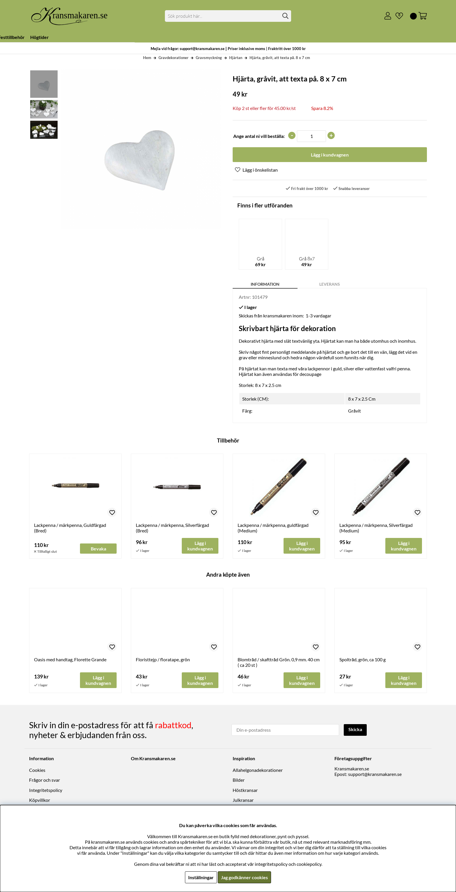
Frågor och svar (44, 780)
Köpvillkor (39, 800)
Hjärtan (235, 57)
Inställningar (201, 877)
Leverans (329, 284)
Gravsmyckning (209, 57)
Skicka (355, 729)
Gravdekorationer (173, 57)
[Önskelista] (397, 16)
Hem (147, 57)
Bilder (239, 780)
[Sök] (228, 16)
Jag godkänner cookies (244, 877)
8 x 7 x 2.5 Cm (361, 399)
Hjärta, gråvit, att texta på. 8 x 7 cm (280, 57)
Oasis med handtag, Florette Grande (70, 659)
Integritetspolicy (45, 790)
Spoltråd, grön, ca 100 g (362, 659)
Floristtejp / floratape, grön (163, 659)
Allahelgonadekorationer (258, 770)
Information (265, 284)
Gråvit (354, 411)
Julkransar (243, 800)
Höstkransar (245, 790)
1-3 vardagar (318, 315)
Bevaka (98, 549)
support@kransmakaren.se (375, 774)
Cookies (37, 770)
